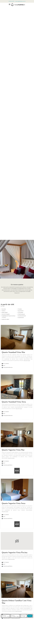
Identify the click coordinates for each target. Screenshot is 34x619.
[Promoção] (24, 616)
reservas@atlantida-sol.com (20, 1)
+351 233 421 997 (11, 1)
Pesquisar (30, 615)
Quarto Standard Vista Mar (13, 352)
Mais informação (27, 360)
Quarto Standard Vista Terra (14, 402)
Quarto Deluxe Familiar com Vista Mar (16, 601)
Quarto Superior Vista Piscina (14, 552)
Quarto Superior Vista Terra (13, 503)
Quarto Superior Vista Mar (13, 450)
